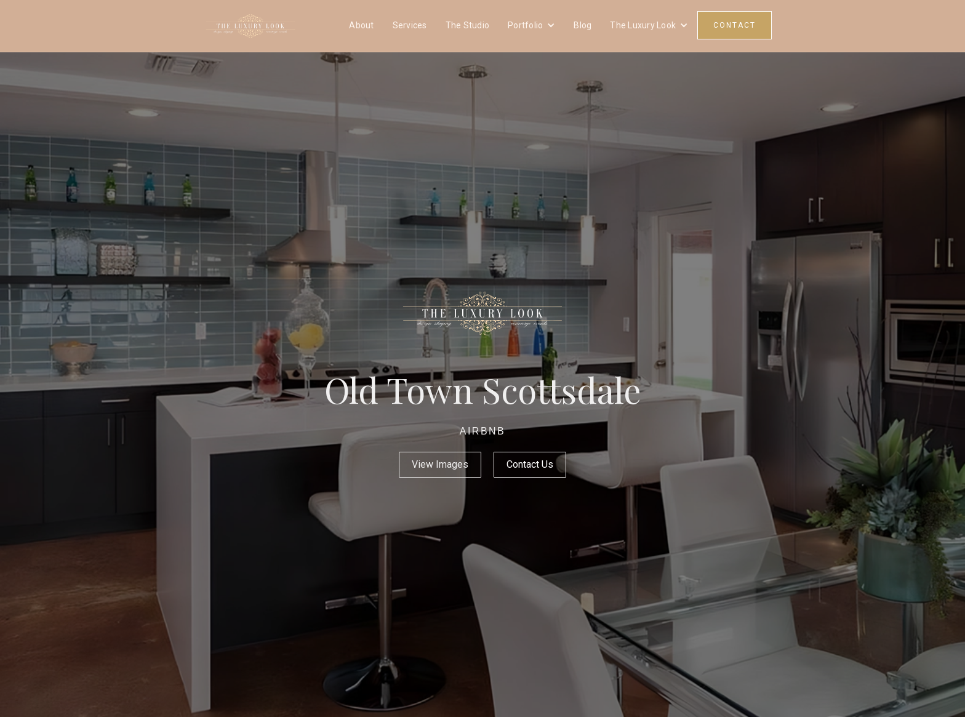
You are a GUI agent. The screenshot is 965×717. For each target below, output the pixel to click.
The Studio (468, 25)
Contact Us (530, 464)
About (361, 25)
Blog (582, 25)
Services (410, 25)
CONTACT (734, 25)
